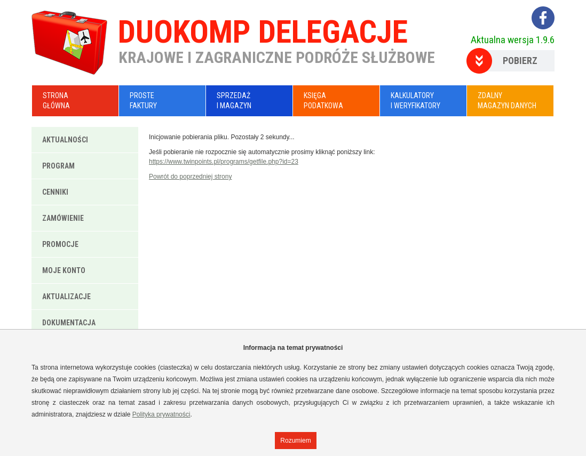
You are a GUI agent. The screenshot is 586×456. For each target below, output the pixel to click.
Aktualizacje (66, 296)
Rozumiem (295, 440)
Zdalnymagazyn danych (507, 100)
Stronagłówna (56, 100)
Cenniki (55, 192)
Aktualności (65, 139)
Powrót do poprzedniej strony (190, 176)
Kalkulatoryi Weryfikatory (415, 100)
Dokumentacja (69, 322)
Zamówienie (63, 218)
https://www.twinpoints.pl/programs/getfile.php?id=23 (223, 161)
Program (58, 166)
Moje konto (63, 270)
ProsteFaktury (143, 100)
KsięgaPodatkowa (323, 100)
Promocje (60, 244)
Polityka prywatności (161, 414)
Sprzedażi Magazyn (234, 100)
